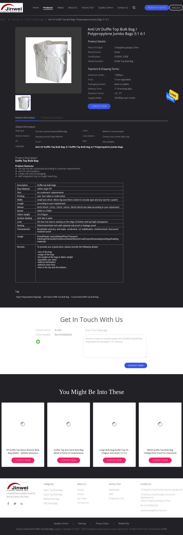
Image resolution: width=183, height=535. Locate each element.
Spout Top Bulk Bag (53, 494)
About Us (72, 7)
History (80, 489)
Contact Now (99, 106)
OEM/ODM (114, 489)
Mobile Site (123, 523)
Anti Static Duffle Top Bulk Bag (56, 297)
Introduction (83, 502)
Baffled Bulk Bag (51, 498)
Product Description (52, 117)
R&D (111, 494)
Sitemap (82, 523)
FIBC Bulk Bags (51, 503)
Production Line (116, 498)
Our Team (82, 498)
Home (36, 7)
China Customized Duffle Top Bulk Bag (34, 529)
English (176, 7)
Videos (60, 7)
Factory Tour (88, 7)
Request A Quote (157, 7)
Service (80, 494)
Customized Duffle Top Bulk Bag (85, 297)
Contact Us (122, 7)
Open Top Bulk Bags (53, 490)
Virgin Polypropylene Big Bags (28, 297)
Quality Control (106, 7)
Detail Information (25, 117)
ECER (164, 529)
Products (48, 7)
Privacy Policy (102, 523)
